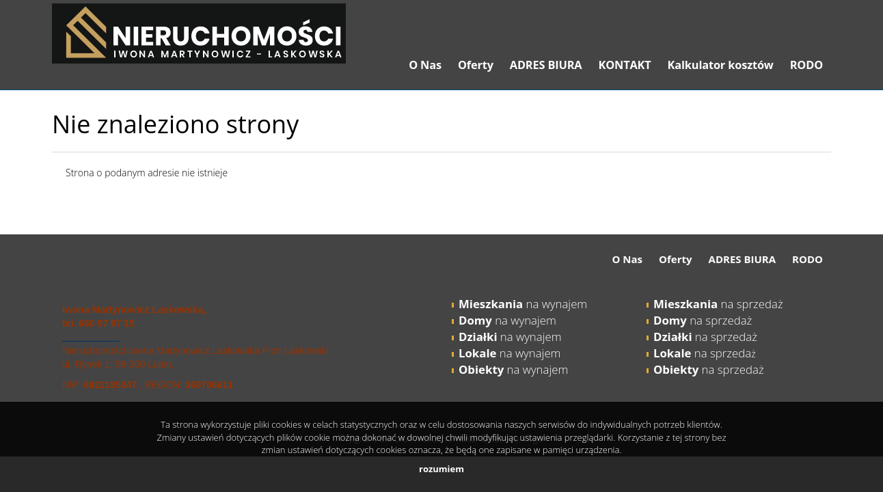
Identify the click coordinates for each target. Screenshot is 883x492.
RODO (806, 64)
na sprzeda (702, 353)
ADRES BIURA (546, 64)
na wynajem (523, 304)
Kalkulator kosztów (721, 64)
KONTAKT (624, 64)
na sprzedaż (718, 304)
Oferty (475, 64)
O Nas (425, 64)
